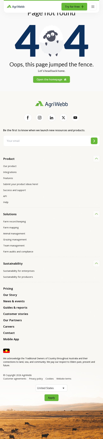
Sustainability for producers (18, 276)
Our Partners (12, 320)
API (5, 196)
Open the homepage (51, 79)
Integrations (10, 172)
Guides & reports (15, 307)
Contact (9, 332)
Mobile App (11, 339)
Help (5, 202)
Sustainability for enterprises (19, 270)
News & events (14, 301)
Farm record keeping (14, 221)
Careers (8, 326)
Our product (9, 166)
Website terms (63, 378)
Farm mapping (11, 227)
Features (8, 178)
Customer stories (15, 313)
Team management (14, 245)
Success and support (14, 190)
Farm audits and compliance (18, 251)
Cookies (49, 378)
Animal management (14, 233)
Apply (51, 397)
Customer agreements (14, 378)
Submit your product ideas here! (20, 184)
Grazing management (15, 239)
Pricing (8, 288)
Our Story (10, 294)
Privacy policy (36, 378)
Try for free (74, 7)
